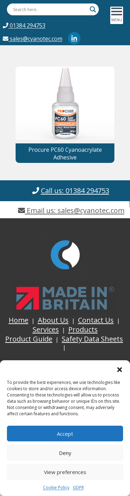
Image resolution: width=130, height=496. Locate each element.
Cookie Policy (56, 487)
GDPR (78, 487)
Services (46, 329)
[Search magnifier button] (93, 9)
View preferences (65, 472)
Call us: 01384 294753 (75, 190)
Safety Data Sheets (92, 339)
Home (18, 320)
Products (83, 329)
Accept (65, 433)
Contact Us (96, 320)
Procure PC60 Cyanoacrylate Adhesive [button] (65, 153)
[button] (119, 368)
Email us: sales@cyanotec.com (71, 210)
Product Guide (28, 339)
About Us (53, 320)
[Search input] (49, 9)
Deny (65, 452)
